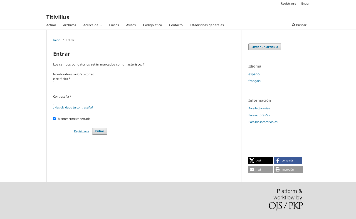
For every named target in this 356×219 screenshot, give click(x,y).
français (254, 81)
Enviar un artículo (265, 47)
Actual (51, 25)
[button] (260, 160)
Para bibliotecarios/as (262, 122)
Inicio (56, 40)
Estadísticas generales (207, 25)
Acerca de (91, 25)
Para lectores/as (259, 108)
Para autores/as (259, 115)
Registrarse (288, 3)
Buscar (299, 25)
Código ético (152, 25)
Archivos (69, 25)
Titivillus (57, 17)
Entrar (305, 3)
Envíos (114, 25)
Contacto (176, 25)
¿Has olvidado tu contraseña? (73, 107)
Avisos (131, 25)
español (254, 74)
